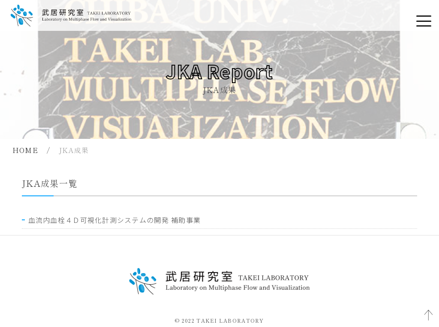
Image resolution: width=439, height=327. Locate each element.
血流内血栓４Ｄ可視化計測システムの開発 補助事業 (114, 220)
